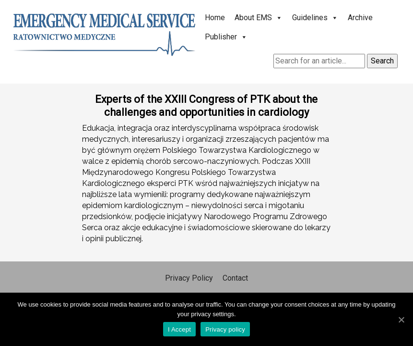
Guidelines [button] (315, 17)
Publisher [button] (226, 36)
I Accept (179, 329)
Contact (235, 278)
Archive (360, 17)
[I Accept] (401, 319)
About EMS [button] (259, 17)
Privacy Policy (189, 278)
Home (215, 17)
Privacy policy (225, 329)
